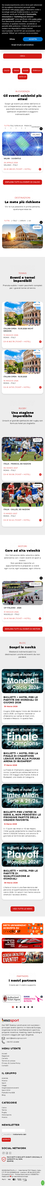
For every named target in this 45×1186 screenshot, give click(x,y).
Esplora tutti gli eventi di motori (22, 629)
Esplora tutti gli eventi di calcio (22, 182)
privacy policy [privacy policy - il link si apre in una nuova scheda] (19, 10)
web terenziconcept (21, 1176)
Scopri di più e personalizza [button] (22, 45)
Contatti (5, 1065)
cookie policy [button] (36, 19)
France (28, 126)
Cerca (22, 56)
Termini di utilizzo (8, 1061)
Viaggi (4, 1085)
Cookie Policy (15, 1063)
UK (22, 126)
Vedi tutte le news (22, 909)
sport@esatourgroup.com (16, 1038)
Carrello (5, 1058)
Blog (3, 1095)
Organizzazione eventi (10, 1088)
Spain (17, 126)
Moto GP (22, 76)
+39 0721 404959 (12, 1042)
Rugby (25, 70)
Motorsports (6, 1115)
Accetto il (14, 1134)
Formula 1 (37, 70)
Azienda (5, 1078)
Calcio (6, 70)
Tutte (7, 126)
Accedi (4, 1053)
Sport (4, 1083)
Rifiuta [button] (12, 39)
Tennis (16, 70)
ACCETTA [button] (33, 39)
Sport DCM (6, 1090)
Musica (4, 1080)
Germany (36, 127)
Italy (12, 126)
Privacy (5, 1063)
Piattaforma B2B (8, 1092)
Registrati (5, 1056)
